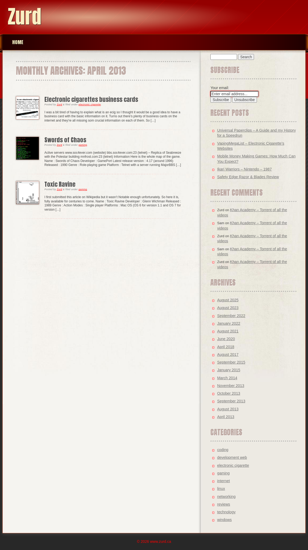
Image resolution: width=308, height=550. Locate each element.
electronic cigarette (89, 104)
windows (224, 520)
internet (223, 481)
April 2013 (225, 417)
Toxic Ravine (60, 184)
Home (17, 42)
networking (226, 496)
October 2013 (228, 393)
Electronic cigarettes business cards (91, 99)
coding (222, 450)
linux (221, 488)
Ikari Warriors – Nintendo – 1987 (244, 169)
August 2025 (227, 300)
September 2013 (231, 401)
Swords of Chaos (65, 139)
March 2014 (227, 378)
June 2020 (226, 339)
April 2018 (225, 347)
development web (232, 457)
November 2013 (230, 386)
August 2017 (227, 354)
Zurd (24, 16)
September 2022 (231, 316)
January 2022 (228, 323)
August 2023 (227, 308)
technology (226, 512)
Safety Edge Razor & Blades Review (248, 177)
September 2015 (231, 362)
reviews (223, 504)
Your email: (219, 88)
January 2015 (228, 370)
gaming (82, 145)
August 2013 (227, 409)
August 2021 (227, 331)
